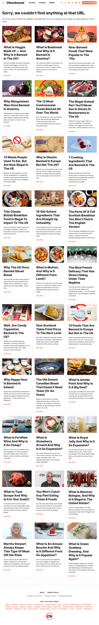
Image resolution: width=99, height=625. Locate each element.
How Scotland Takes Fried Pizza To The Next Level (48, 329)
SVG (24, 609)
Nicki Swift (57, 607)
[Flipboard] (69, 3)
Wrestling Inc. (88, 609)
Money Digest (46, 607)
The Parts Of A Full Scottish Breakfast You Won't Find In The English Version (82, 219)
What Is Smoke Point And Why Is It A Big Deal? (81, 383)
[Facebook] (61, 3)
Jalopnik (22, 607)
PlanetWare (79, 607)
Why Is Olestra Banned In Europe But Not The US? (48, 161)
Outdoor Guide (68, 607)
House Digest (86, 604)
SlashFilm (9, 609)
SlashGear (17, 609)
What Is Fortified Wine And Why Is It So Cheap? (16, 441)
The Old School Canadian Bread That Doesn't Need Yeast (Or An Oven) (49, 387)
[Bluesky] (76, 3)
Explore (22, 604)
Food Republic (38, 604)
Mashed (37, 607)
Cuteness (14, 604)
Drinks (52, 3)
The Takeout (63, 609)
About (42, 592)
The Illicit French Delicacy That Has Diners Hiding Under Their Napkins (81, 275)
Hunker (8, 607)
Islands (15, 607)
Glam (59, 604)
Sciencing (88, 607)
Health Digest (75, 604)
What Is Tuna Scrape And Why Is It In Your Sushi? (17, 495)
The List (54, 609)
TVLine (72, 609)
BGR (7, 604)
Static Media (37, 596)
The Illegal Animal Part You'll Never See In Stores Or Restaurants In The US (81, 109)
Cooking (42, 3)
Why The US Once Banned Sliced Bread (16, 271)
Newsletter (89, 3)
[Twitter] (65, 3)
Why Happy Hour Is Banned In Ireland (16, 383)
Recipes (32, 3)
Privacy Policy (53, 592)
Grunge (65, 604)
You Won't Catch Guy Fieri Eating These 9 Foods (48, 495)
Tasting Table (33, 609)
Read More (7, 75)
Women (79, 609)
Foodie (29, 604)
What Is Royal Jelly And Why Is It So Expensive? (82, 441)
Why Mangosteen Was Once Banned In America (16, 105)
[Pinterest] (72, 3)
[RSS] (80, 3)
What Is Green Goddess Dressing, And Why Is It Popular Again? (80, 551)
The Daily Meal (45, 609)
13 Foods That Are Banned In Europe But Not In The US (81, 329)
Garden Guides (50, 604)
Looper (29, 607)
